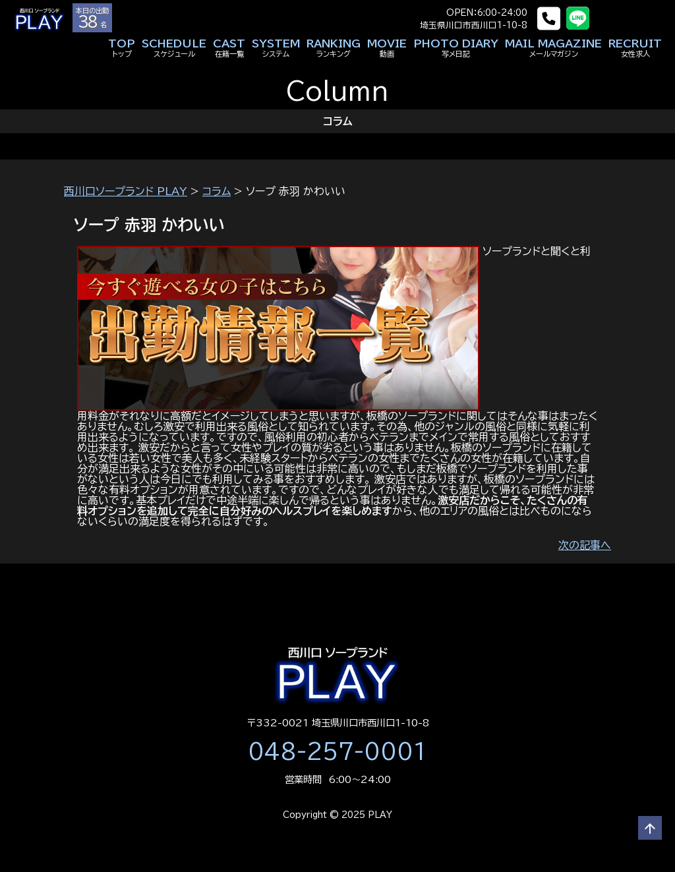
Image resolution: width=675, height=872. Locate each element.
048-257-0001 (337, 751)
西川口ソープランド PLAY (125, 191)
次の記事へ (584, 545)
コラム (216, 191)
